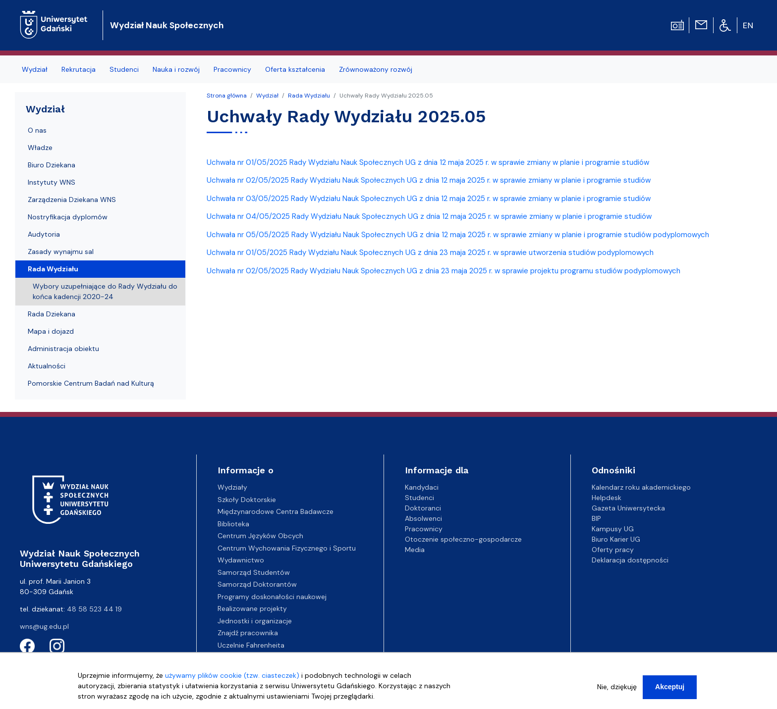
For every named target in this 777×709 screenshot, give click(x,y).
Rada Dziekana (51, 313)
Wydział (267, 96)
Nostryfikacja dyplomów (68, 216)
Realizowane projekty (252, 608)
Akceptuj (669, 690)
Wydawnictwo (241, 560)
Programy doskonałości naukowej (272, 596)
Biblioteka (233, 523)
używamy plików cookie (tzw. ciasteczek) (232, 678)
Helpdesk (606, 497)
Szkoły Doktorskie (247, 499)
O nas (37, 130)
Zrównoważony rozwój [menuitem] (375, 69)
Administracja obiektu (63, 348)
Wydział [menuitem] (35, 69)
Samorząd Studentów (254, 572)
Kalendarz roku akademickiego (641, 487)
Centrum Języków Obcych (260, 535)
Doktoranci (423, 508)
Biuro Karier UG (616, 539)
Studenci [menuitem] (124, 69)
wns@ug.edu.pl (44, 626)
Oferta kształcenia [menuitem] (295, 69)
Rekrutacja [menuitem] (78, 69)
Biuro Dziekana (51, 164)
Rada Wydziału (309, 96)
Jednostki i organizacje (255, 620)
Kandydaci (422, 487)
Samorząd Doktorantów (257, 584)
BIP (596, 518)
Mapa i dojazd (51, 331)
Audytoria (44, 234)
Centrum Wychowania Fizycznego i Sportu (287, 548)
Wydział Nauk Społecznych (166, 25)
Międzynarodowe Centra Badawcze (275, 511)
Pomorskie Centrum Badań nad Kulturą (91, 383)
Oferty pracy (613, 549)
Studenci (419, 497)
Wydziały (232, 487)
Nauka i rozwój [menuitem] (176, 69)
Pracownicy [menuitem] (232, 69)
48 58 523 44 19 (94, 609)
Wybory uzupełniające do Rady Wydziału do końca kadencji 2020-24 (105, 291)
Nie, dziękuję (617, 690)
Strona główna (227, 96)
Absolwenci (423, 518)
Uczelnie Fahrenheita (251, 645)
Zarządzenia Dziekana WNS (72, 199)
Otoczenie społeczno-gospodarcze (463, 539)
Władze (40, 147)
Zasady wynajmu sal (61, 251)
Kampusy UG (613, 528)
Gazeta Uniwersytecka (628, 508)
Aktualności (46, 365)
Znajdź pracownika (248, 632)
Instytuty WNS (51, 182)
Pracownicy (424, 528)
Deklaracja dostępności (630, 560)
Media (415, 549)
